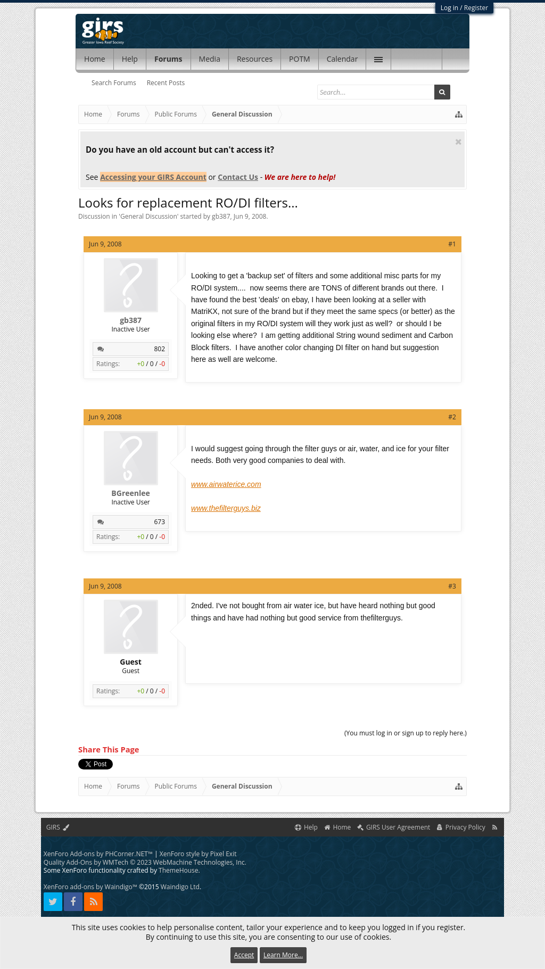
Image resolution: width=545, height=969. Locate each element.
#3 (452, 586)
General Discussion (148, 216)
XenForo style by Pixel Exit (198, 853)
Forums (168, 59)
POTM (299, 59)
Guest (131, 662)
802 (159, 348)
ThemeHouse (178, 870)
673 (159, 521)
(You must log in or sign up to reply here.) (405, 733)
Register (476, 7)
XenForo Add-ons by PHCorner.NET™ (98, 853)
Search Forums (114, 82)
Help (130, 59)
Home (94, 59)
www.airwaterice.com (226, 484)
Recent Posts (166, 82)
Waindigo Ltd (180, 886)
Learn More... (283, 954)
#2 (452, 416)
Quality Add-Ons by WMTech (145, 862)
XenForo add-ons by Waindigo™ (90, 886)
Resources (254, 59)
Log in (450, 7)
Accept (244, 954)
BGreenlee (130, 493)
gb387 (221, 216)
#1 (452, 244)
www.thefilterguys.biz (226, 508)
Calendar (342, 59)
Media (209, 59)
